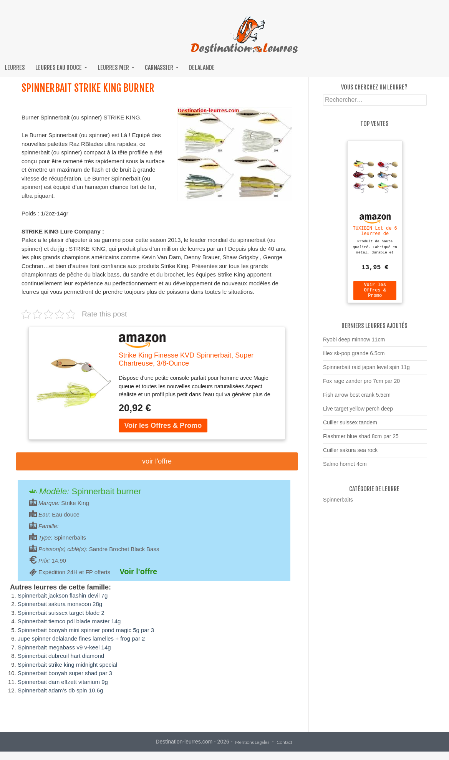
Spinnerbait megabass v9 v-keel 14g (64, 647)
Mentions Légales (252, 742)
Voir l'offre (157, 461)
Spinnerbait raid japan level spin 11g (366, 371)
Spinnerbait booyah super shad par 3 (65, 673)
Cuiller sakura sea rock (350, 453)
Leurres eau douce (58, 67)
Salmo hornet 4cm (345, 467)
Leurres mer (113, 67)
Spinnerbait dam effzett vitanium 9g (63, 682)
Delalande (202, 67)
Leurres (15, 67)
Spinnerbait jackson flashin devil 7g (63, 595)
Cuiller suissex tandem (350, 426)
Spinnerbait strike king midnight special (67, 664)
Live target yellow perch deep (358, 412)
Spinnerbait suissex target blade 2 (61, 612)
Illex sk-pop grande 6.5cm (353, 357)
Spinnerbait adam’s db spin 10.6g (60, 690)
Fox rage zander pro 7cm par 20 (361, 384)
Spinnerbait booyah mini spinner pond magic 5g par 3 (86, 630)
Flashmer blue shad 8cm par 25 (361, 440)
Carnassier (159, 67)
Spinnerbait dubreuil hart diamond (61, 655)
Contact (284, 742)
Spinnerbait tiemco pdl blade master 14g (69, 621)
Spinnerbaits (338, 503)
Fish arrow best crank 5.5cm (357, 398)
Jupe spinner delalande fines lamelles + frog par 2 (81, 638)
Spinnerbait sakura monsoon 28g (60, 604)
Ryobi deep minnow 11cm (354, 343)
